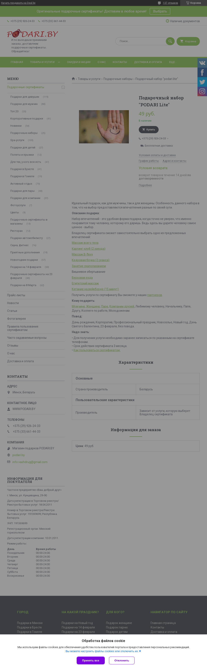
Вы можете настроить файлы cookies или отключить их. (102, 651)
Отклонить (121, 660)
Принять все (90, 660)
